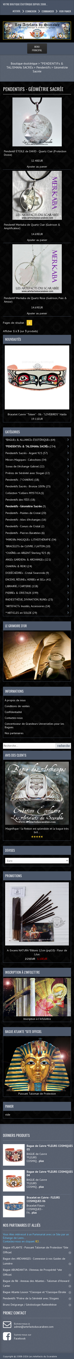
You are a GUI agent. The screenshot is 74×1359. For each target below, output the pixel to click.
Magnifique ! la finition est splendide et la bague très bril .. (37, 830)
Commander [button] (47, 11)
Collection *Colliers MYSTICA (25, 493)
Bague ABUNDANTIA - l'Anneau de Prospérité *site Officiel (37, 1272)
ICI (36, 1241)
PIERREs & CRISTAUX (22, 593)
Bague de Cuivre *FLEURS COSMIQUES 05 (50, 1147)
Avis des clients (15, 755)
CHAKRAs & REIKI (19, 566)
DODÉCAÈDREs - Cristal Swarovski (27, 573)
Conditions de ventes (17, 706)
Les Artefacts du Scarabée (43, 1356)
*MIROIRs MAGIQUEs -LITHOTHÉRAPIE (31, 539)
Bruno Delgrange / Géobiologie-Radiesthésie (37, 1304)
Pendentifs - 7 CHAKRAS (22, 479)
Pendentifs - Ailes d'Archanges (26, 519)
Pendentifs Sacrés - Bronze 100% (28, 486)
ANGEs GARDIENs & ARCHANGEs (28, 559)
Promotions (13, 875)
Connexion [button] (30, 11)
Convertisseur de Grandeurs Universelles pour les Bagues (34, 725)
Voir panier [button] (65, 11)
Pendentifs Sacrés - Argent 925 (27, 453)
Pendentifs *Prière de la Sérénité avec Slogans (37, 1298)
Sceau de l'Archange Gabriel (25, 466)
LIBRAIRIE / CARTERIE (22, 586)
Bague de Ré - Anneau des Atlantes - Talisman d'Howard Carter (37, 1283)
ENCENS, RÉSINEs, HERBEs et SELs (28, 579)
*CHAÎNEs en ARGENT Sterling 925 (28, 553)
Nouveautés (13, 339)
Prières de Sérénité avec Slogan (28, 473)
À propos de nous (15, 700)
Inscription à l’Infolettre (37, 999)
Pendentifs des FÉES (20, 499)
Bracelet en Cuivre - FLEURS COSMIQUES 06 (43, 1199)
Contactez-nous (14, 718)
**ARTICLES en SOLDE (21, 613)
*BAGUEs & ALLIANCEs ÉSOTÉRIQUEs (30, 440)
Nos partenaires (14, 733)
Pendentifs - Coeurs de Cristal (25, 526)
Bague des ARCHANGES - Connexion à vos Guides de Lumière (37, 1261)
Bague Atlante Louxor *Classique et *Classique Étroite (37, 1292)
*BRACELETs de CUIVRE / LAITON (28, 546)
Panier (9, 1106)
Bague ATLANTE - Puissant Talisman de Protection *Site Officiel (37, 1250)
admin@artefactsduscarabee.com (33, 1326)
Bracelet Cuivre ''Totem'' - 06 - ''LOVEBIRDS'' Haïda (37, 414)
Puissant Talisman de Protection (37, 1066)
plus (41, 1161)
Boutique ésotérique (24, 63)
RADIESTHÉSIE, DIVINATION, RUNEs (29, 599)
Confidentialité (13, 712)
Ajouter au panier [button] (37, 166)
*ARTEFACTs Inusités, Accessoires (28, 606)
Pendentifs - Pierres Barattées (25, 533)
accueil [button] (17, 11)
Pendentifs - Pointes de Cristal (26, 513)
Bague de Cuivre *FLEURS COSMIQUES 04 (50, 1173)
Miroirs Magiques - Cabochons (26, 459)
